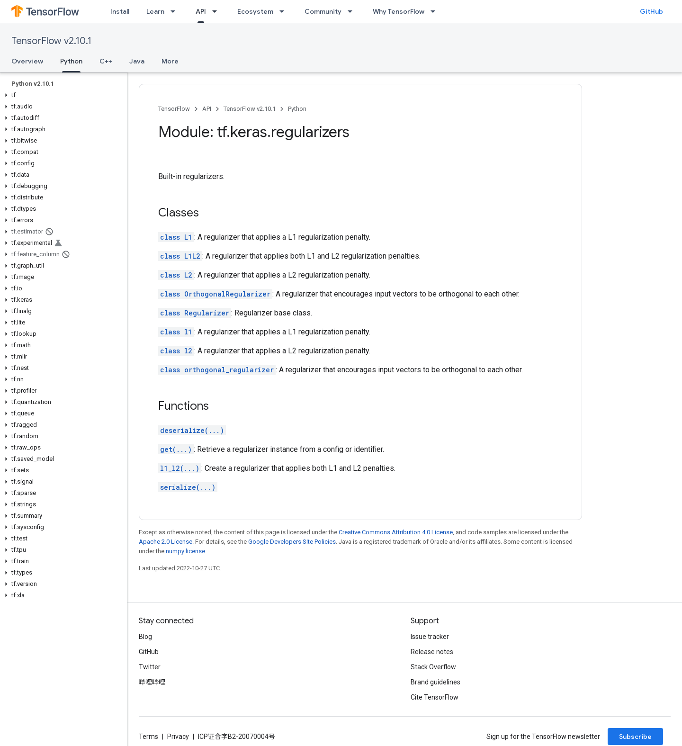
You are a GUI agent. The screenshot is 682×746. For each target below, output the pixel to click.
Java (136, 61)
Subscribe (635, 736)
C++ (105, 61)
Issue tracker (430, 636)
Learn (155, 11)
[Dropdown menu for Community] (352, 11)
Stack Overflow (433, 667)
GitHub (651, 11)
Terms (148, 736)
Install (119, 11)
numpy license (185, 551)
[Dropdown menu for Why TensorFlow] (435, 11)
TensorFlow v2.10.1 (51, 41)
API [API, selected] (201, 11)
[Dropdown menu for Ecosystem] (284, 11)
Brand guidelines (435, 682)
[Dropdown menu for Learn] (175, 11)
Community (323, 11)
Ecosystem (255, 11)
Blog (145, 636)
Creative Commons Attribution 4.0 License (396, 532)
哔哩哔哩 (152, 682)
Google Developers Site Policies (292, 541)
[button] (62, 95)
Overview (27, 61)
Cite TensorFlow (434, 697)
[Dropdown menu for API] (217, 11)
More (170, 61)
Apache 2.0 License (165, 541)
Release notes (432, 652)
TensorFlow (174, 108)
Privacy (178, 736)
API (206, 108)
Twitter (150, 667)
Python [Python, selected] (71, 61)
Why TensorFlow (398, 11)
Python (297, 108)
